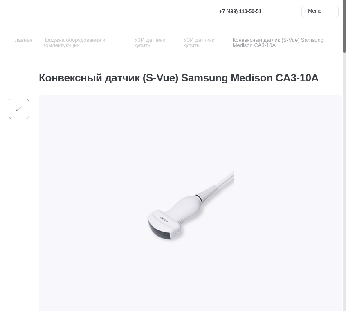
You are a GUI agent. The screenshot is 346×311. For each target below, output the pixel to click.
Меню (320, 11)
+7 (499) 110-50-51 (240, 11)
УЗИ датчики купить (149, 42)
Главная (22, 40)
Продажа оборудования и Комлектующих (73, 42)
